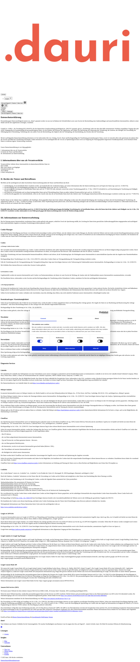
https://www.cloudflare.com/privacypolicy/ (26, 463)
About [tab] (97, 318)
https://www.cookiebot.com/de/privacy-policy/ (14, 507)
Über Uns (19, 103)
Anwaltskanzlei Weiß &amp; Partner (42, 617)
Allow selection (70, 348)
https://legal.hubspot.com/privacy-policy (68, 410)
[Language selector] (25, 102)
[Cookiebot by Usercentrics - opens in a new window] (100, 312)
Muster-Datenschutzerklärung (21, 617)
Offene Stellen (8, 651)
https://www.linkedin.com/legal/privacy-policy (46, 383)
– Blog (3, 111)
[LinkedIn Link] (1, 627)
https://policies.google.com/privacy (22, 529)
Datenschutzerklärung (7, 660)
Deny (44, 348)
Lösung (3, 94)
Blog (5, 641)
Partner (14, 103)
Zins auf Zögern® (6, 103)
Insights (8, 98)
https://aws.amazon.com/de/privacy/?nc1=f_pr (57, 598)
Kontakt (6, 654)
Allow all (95, 348)
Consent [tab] (43, 318)
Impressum (16, 660)
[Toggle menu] (6, 105)
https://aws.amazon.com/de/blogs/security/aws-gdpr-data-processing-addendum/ (84, 595)
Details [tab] (70, 318)
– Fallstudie (9, 111)
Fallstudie (7, 642)
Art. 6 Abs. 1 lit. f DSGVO (24, 498)
